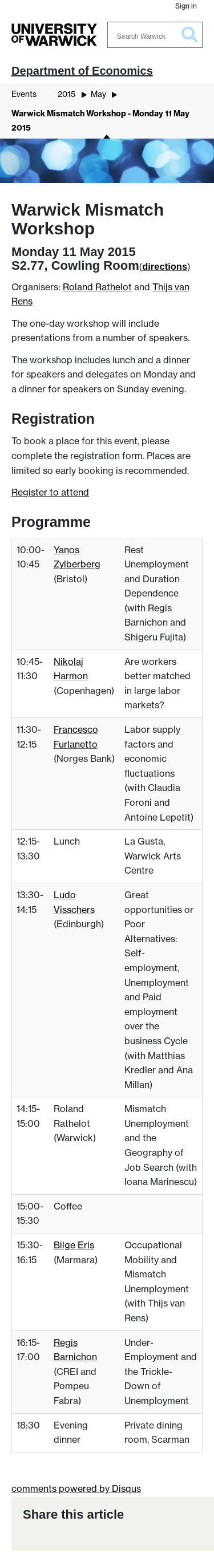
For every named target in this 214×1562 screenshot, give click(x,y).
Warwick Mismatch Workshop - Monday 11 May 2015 (100, 120)
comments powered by (76, 1488)
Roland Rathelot (97, 287)
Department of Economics (82, 70)
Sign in (186, 6)
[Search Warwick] (155, 35)
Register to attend (50, 492)
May (98, 94)
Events (24, 94)
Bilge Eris (74, 1245)
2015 (66, 94)
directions (164, 266)
